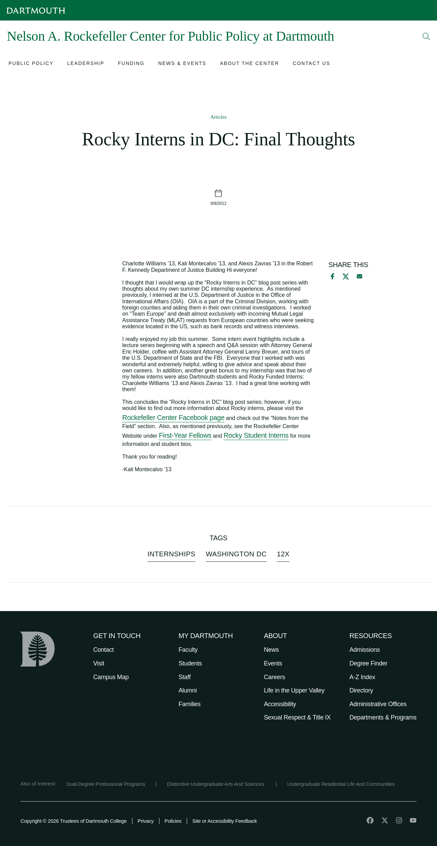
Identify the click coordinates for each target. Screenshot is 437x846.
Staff (185, 677)
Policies (173, 821)
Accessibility (280, 704)
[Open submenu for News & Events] (182, 64)
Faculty (188, 649)
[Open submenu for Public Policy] (31, 64)
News (271, 649)
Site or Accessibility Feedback (224, 821)
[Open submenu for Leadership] (85, 64)
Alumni (188, 690)
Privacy (146, 821)
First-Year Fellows (185, 435)
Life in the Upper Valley (294, 690)
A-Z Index (362, 677)
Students (190, 663)
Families (190, 704)
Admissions (365, 649)
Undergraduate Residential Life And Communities (341, 784)
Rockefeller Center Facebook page (173, 417)
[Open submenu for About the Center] (249, 64)
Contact (103, 649)
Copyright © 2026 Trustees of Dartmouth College (73, 821)
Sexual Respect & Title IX (297, 717)
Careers (274, 677)
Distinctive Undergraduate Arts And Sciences (216, 784)
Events (273, 663)
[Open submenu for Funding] (131, 64)
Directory (361, 690)
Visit (98, 663)
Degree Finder (368, 663)
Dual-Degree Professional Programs (105, 784)
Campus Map (111, 677)
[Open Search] (426, 36)
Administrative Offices (378, 704)
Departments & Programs (383, 717)
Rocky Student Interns (256, 435)
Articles (218, 117)
